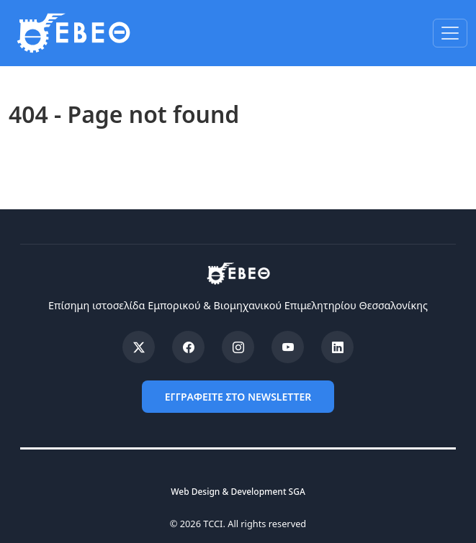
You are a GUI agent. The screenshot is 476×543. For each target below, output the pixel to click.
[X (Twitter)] (138, 347)
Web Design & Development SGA (238, 491)
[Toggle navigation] (450, 33)
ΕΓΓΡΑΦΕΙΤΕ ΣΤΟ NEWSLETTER (238, 396)
